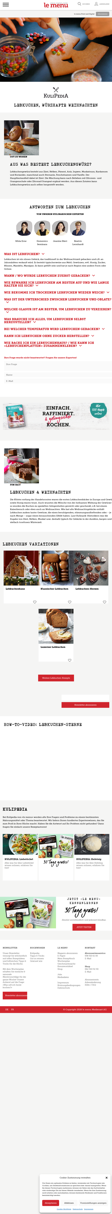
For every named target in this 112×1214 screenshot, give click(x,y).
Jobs (59, 974)
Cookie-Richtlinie (64, 1209)
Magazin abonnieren (67, 953)
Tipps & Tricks (37, 956)
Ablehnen (69, 1203)
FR (12, 1009)
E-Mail (88, 958)
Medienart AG (99, 1009)
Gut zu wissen (37, 958)
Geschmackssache (66, 964)
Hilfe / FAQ (90, 985)
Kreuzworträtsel (65, 966)
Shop (60, 969)
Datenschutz (78, 1209)
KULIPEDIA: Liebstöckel (19, 859)
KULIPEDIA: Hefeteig (88, 859)
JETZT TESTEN (84, 927)
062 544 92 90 (91, 969)
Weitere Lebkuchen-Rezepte (56, 678)
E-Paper (61, 956)
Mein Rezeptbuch (66, 958)
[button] (106, 1177)
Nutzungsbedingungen (68, 985)
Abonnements (92, 979)
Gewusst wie (36, 961)
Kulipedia (34, 953)
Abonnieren (102, 14)
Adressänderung (93, 982)
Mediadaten (63, 977)
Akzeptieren (51, 1203)
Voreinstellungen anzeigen (93, 1203)
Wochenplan (63, 961)
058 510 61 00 (91, 956)
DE (6, 1009)
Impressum (88, 1209)
